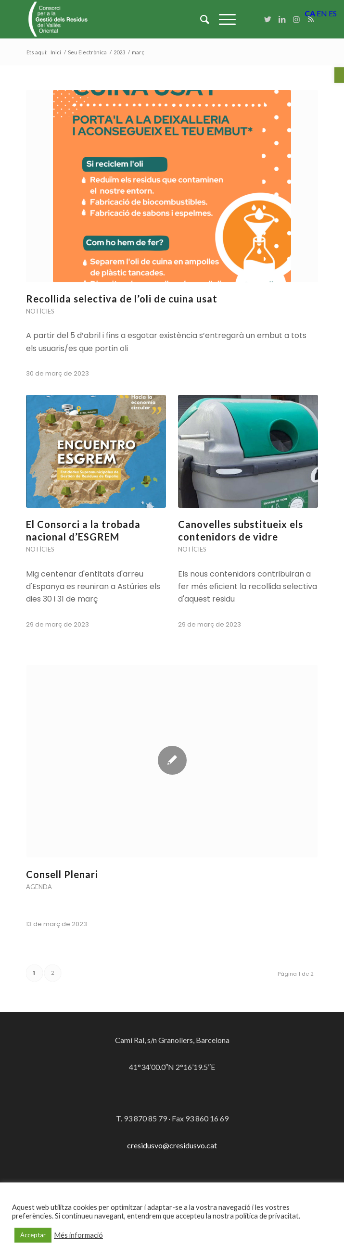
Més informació (78, 1235)
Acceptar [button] (33, 1235)
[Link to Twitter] (267, 19)
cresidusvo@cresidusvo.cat (172, 1145)
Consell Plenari (62, 874)
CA (310, 13)
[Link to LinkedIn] (282, 19)
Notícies (40, 311)
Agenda (39, 887)
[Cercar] (200, 19)
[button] (339, 75)
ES (333, 13)
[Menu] (222, 19)
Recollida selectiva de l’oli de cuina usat (121, 298)
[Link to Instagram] (296, 19)
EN (322, 13)
